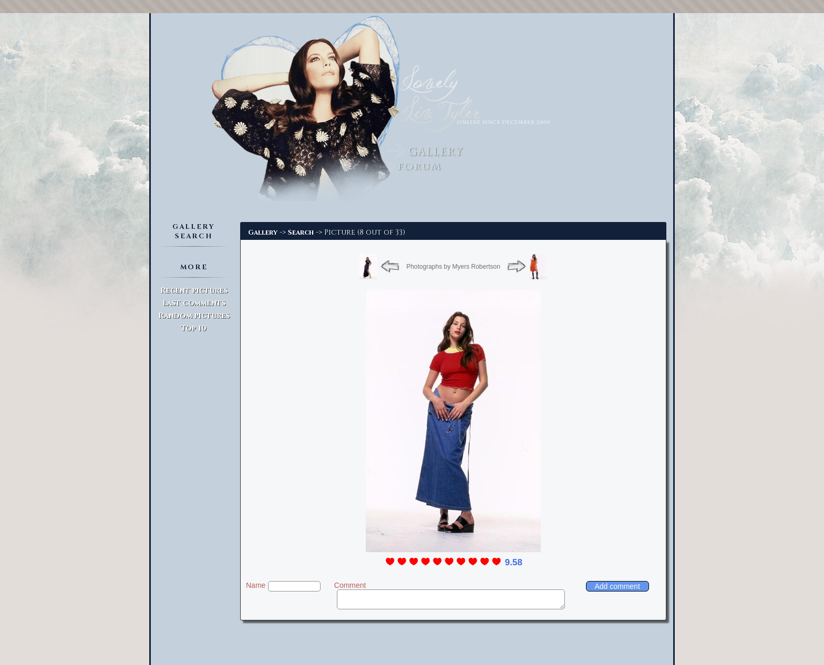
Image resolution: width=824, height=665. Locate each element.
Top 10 (194, 328)
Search (301, 232)
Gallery (262, 232)
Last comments (193, 303)
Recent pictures (194, 290)
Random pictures (194, 316)
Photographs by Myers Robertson (453, 266)
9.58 (513, 562)
